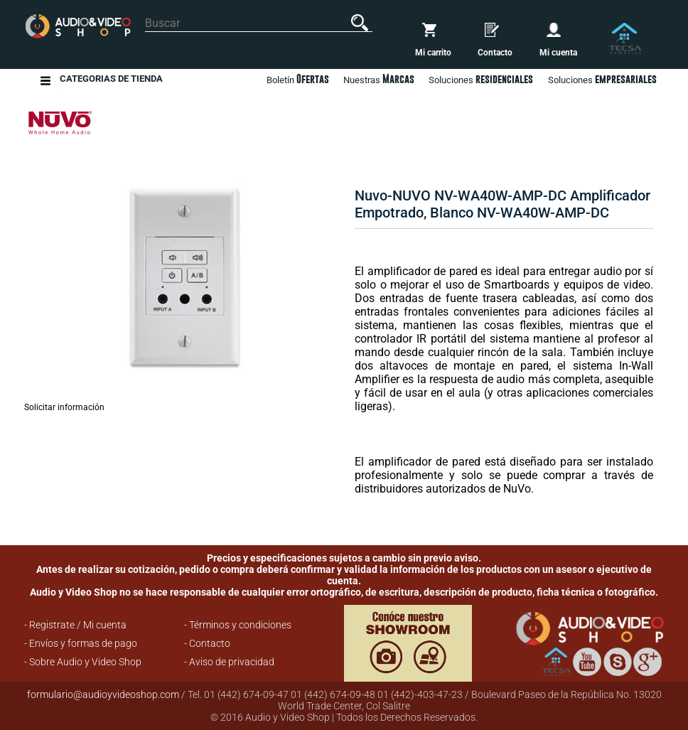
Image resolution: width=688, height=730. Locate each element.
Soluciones (602, 79)
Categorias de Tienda (111, 81)
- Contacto (207, 643)
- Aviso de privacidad (229, 661)
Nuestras (378, 79)
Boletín (298, 79)
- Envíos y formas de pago (80, 643)
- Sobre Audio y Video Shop (82, 661)
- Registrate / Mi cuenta (75, 624)
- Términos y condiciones (237, 624)
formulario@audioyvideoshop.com (103, 694)
